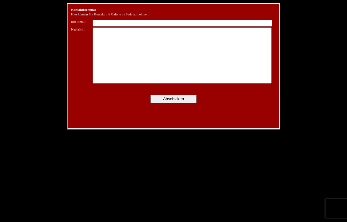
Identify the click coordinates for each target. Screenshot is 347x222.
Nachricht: (78, 29)
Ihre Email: (78, 21)
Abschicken (173, 99)
